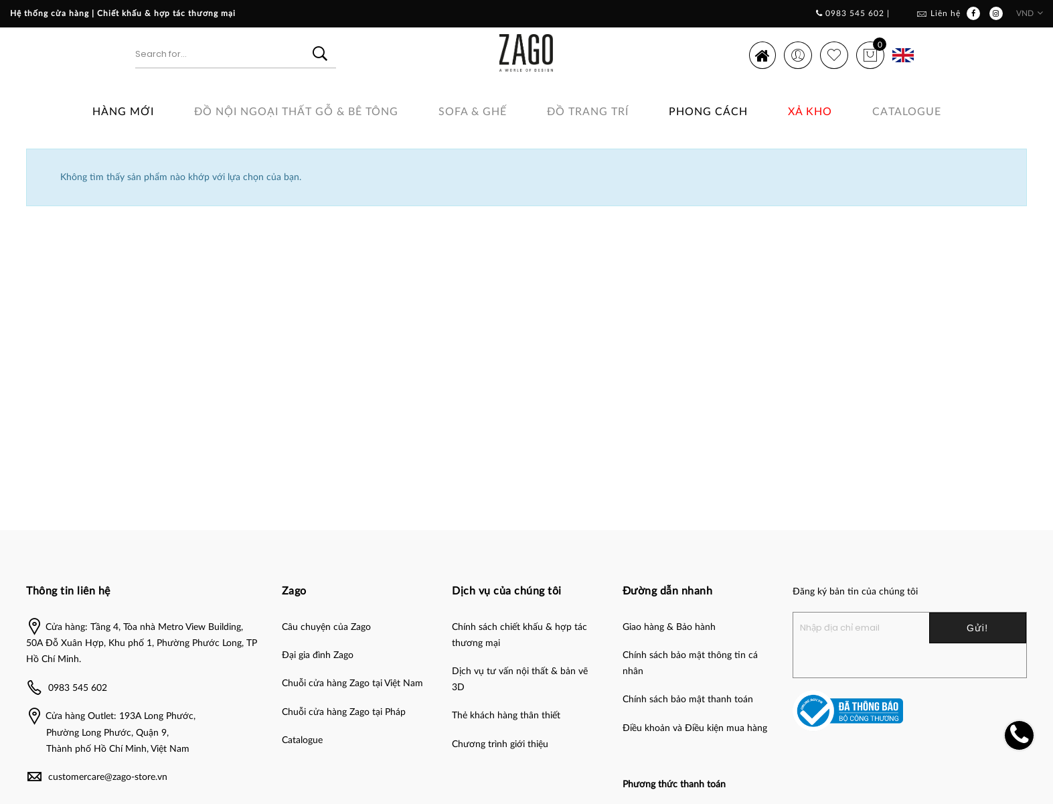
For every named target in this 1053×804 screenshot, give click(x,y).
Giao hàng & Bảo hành (669, 627)
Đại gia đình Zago (317, 655)
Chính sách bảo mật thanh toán (688, 699)
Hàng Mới (123, 111)
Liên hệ (945, 13)
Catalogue (906, 111)
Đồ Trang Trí (588, 111)
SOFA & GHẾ (472, 111)
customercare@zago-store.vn (107, 777)
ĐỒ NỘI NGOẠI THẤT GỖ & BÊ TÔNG (296, 111)
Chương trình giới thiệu (500, 744)
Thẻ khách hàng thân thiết (506, 715)
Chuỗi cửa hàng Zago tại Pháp (344, 712)
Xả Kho (810, 111)
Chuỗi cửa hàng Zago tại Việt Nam (352, 683)
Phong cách (708, 111)
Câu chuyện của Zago (326, 627)
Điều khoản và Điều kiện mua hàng (695, 728)
